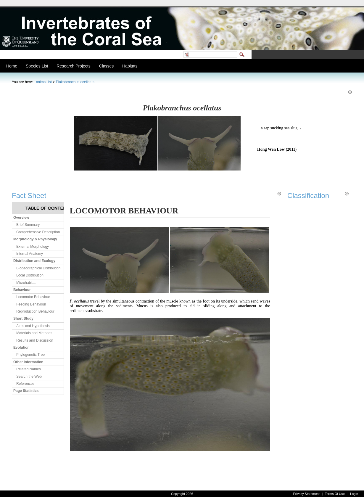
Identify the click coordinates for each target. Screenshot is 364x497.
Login (354, 494)
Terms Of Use (335, 494)
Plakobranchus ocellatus (75, 82)
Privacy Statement (306, 494)
